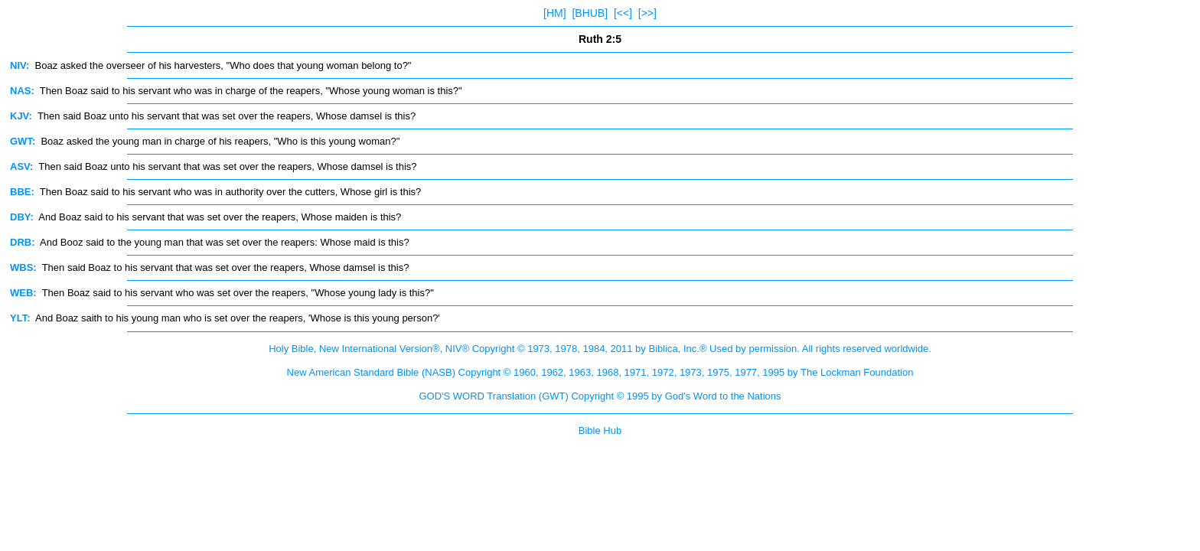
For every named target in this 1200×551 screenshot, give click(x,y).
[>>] (647, 13)
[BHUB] (590, 13)
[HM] (554, 13)
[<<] (623, 13)
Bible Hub (600, 430)
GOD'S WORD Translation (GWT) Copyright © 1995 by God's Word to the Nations (600, 396)
